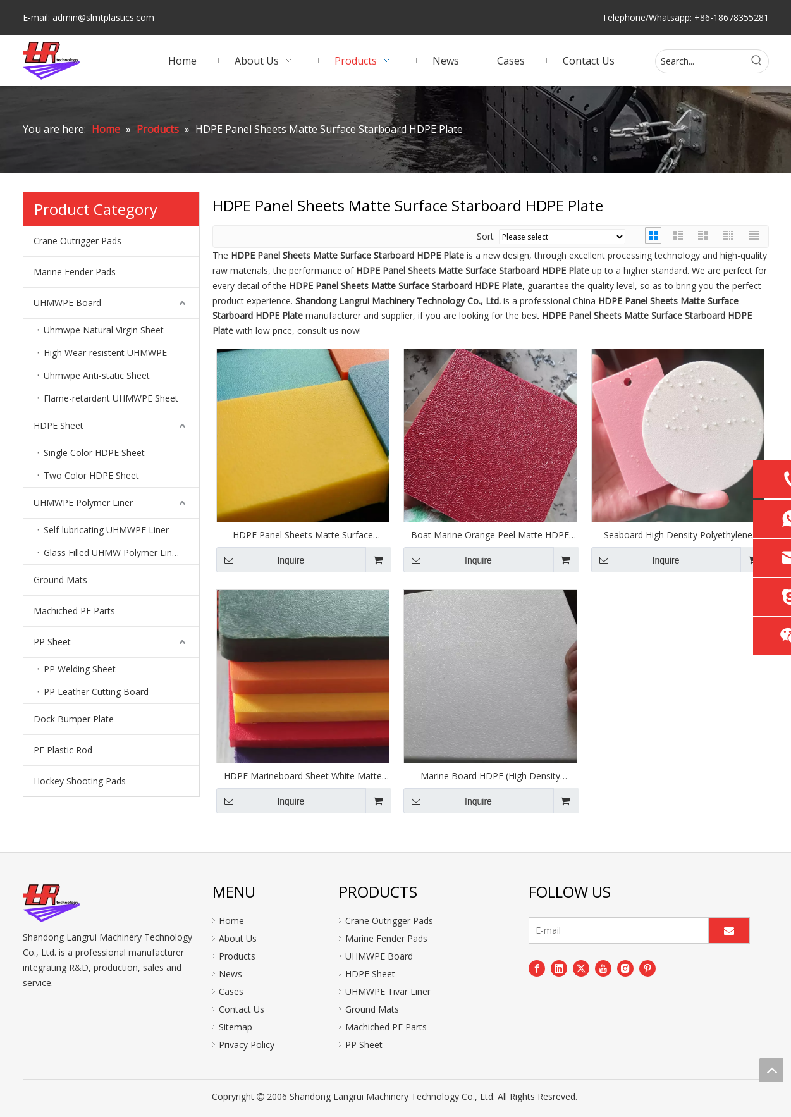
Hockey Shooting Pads (80, 781)
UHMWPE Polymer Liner (83, 503)
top (771, 1070)
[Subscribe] (729, 930)
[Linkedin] (559, 968)
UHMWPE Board (67, 303)
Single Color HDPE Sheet (94, 453)
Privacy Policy (246, 1045)
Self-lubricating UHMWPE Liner (106, 530)
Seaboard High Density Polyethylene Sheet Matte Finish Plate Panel (678, 535)
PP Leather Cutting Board (96, 692)
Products (237, 956)
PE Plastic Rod (63, 750)
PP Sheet (52, 642)
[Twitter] (581, 968)
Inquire (260, 559)
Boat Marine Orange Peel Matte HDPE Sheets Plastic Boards (490, 535)
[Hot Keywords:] (756, 61)
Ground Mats (60, 580)
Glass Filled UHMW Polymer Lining (114, 552)
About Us (238, 938)
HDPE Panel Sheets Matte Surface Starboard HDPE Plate (303, 535)
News (230, 974)
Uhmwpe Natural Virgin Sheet (104, 330)
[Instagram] (625, 968)
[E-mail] (615, 930)
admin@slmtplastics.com (103, 17)
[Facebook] (537, 968)
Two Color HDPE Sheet (91, 475)
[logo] (51, 903)
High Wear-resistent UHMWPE (105, 353)
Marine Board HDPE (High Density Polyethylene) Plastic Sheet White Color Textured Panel (490, 776)
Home (231, 921)
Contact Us (241, 1009)
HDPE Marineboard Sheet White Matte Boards (303, 776)
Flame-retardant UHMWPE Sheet (111, 398)
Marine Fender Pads (75, 272)
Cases (231, 991)
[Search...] (700, 61)
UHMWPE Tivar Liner (388, 991)
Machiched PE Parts (74, 611)
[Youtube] (603, 968)
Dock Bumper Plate (74, 719)
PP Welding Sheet (80, 669)
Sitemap (235, 1027)
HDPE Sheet (58, 425)
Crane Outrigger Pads (77, 241)
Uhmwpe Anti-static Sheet (97, 375)
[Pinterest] (647, 968)
